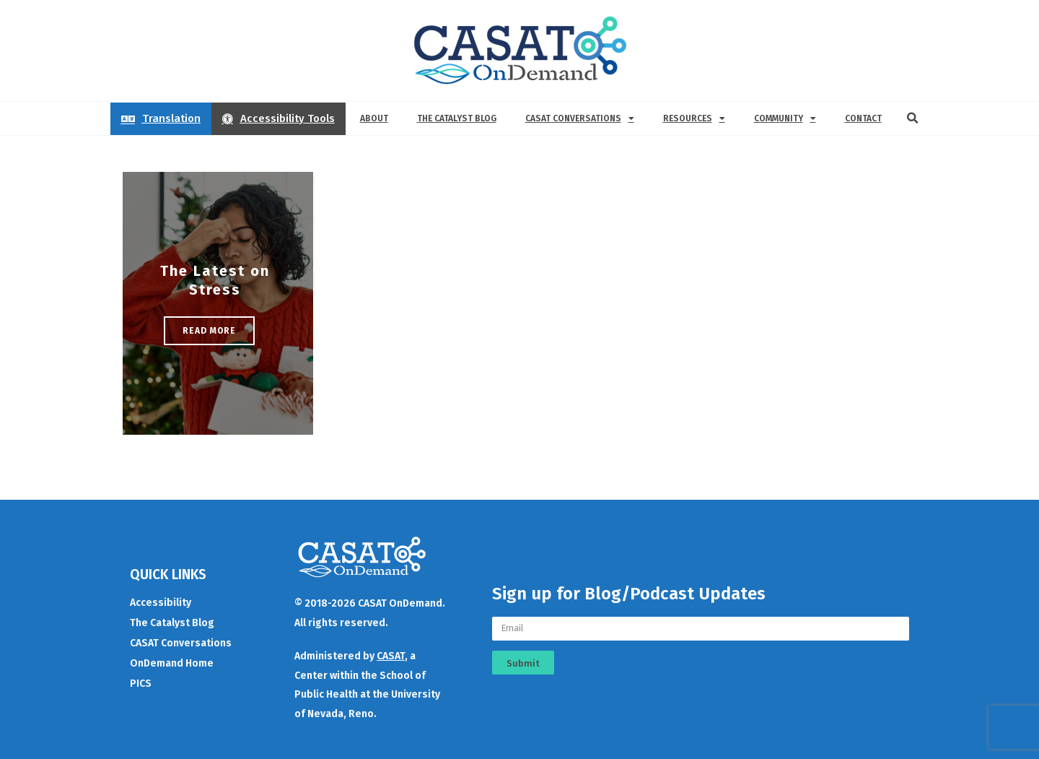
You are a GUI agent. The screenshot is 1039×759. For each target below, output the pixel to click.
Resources (694, 118)
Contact (863, 118)
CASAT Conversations (579, 118)
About (374, 118)
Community (785, 118)
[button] (912, 118)
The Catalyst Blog (456, 118)
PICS (141, 683)
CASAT (391, 656)
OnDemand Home (172, 663)
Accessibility (160, 603)
